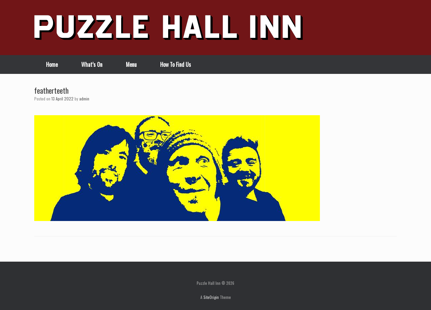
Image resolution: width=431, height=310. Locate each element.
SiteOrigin (211, 297)
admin (84, 98)
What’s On (91, 64)
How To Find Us (175, 64)
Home (52, 64)
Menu (131, 64)
